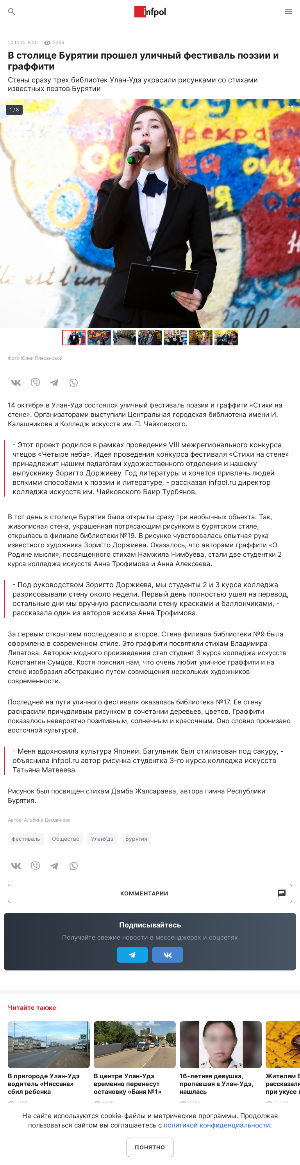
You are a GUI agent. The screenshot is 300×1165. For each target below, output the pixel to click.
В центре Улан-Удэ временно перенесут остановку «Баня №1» (128, 1083)
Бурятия (136, 838)
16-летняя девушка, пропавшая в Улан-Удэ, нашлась (216, 1083)
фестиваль (26, 838)
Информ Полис (150, 11)
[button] (100, 337)
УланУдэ (102, 838)
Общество (65, 838)
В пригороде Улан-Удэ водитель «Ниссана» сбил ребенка (44, 1083)
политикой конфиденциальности (217, 1125)
